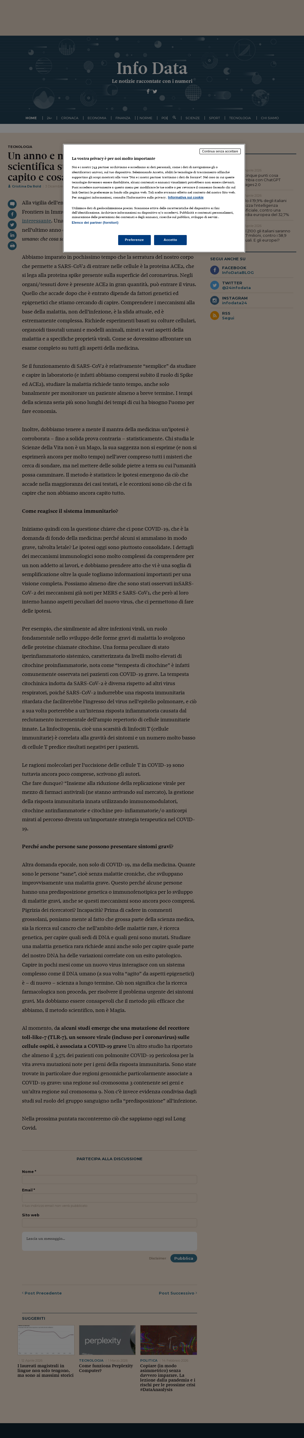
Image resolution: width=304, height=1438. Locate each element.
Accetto (170, 240)
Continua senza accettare (220, 151)
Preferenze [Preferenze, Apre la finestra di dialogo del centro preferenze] (134, 240)
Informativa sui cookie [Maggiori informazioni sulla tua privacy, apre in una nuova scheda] (186, 197)
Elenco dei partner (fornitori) (95, 222)
